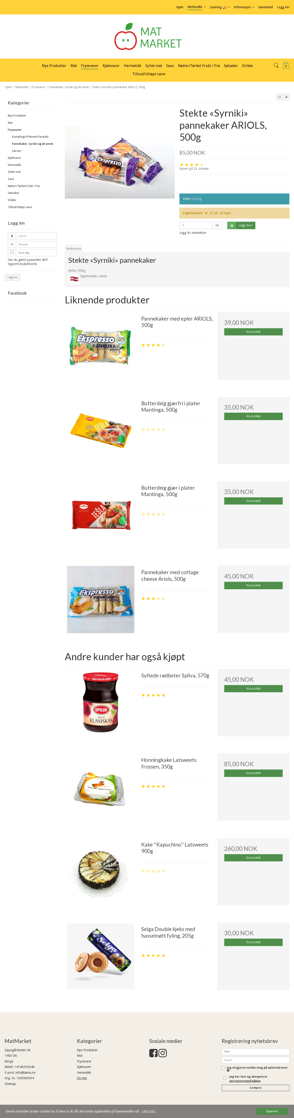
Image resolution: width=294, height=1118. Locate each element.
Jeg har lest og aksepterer (248, 1078)
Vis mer (82, 1078)
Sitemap (10, 1084)
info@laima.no (26, 1072)
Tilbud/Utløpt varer (20, 207)
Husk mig (24, 252)
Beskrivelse (74, 248)
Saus (11, 179)
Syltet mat (14, 171)
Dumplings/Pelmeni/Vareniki (30, 136)
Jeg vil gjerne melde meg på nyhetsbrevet (257, 1069)
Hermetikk (14, 165)
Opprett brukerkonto (22, 264)
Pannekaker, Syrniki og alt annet (32, 143)
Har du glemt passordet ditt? (28, 260)
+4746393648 (24, 1067)
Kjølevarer (14, 157)
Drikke (12, 200)
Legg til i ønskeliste (192, 233)
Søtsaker (13, 193)
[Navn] (255, 1051)
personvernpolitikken (245, 1081)
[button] (280, 97)
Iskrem (16, 151)
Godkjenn (256, 1087)
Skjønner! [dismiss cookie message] (272, 1111)
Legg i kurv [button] (239, 225)
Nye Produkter (17, 115)
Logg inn (12, 277)
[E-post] (255, 1060)
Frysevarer (15, 129)
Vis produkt (253, 331)
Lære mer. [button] (149, 1111)
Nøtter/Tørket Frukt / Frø (24, 186)
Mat (10, 122)
